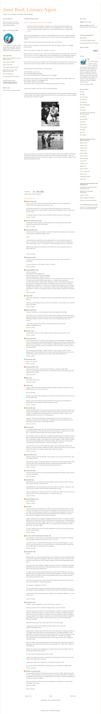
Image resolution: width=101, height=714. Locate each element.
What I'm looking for (8, 74)
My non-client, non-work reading (11, 90)
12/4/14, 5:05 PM (30, 495)
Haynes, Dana (83, 155)
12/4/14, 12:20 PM (31, 451)
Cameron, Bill (83, 145)
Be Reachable (83, 119)
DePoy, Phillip (83, 153)
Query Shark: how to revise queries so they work (10, 70)
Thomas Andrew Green (32, 220)
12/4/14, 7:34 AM (30, 226)
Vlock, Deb (83, 179)
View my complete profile (86, 84)
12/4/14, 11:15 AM (31, 382)
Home (50, 696)
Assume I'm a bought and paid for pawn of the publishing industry (89, 207)
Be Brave (82, 94)
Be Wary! (82, 132)
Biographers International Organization (86, 192)
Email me (94, 27)
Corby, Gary (83, 150)
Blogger (58, 710)
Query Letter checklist (8, 62)
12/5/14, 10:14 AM (31, 668)
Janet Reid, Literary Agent (29, 9)
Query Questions (36, 194)
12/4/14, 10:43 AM (31, 374)
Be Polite (82, 107)
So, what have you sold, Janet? (11, 76)
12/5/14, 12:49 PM (31, 685)
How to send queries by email (10, 67)
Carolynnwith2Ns (30, 270)
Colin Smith (29, 408)
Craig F (28, 295)
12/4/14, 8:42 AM (30, 292)
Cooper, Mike (83, 148)
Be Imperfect (83, 102)
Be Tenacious (83, 127)
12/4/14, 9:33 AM (30, 335)
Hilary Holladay (84, 158)
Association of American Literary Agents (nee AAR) (88, 187)
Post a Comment (30, 689)
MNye (27, 378)
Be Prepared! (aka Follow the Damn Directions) (87, 113)
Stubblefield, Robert (85, 176)
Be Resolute (83, 124)
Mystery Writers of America (87, 197)
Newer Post (28, 696)
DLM (27, 506)
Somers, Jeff (83, 174)
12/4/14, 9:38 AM (30, 356)
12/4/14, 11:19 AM (31, 404)
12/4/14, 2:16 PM (30, 467)
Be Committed (83, 97)
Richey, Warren (84, 169)
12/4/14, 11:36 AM (31, 424)
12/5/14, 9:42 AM (30, 599)
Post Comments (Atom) (54, 700)
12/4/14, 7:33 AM (30, 217)
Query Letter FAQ (7, 64)
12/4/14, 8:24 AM (30, 254)
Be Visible (82, 129)
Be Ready (82, 122)
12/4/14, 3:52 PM (30, 476)
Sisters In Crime (84, 195)
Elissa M (28, 427)
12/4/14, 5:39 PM (30, 503)
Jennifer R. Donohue (31, 671)
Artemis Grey (29, 338)
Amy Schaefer (29, 454)
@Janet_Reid (87, 22)
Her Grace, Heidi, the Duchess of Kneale (37, 535)
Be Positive (83, 110)
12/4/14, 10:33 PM (31, 548)
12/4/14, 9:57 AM (30, 363)
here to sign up (10, 22)
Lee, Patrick (83, 161)
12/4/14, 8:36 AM (30, 266)
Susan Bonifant (30, 230)
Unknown (28, 331)
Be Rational (83, 116)
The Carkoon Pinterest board (87, 40)
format (29, 194)
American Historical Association (88, 200)
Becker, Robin (83, 142)
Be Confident (83, 99)
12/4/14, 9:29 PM (30, 532)
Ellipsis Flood (29, 201)
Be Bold (82, 91)
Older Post (73, 696)
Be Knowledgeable (85, 104)
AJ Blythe (28, 480)
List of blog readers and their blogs (89, 43)
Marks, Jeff (83, 166)
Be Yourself (83, 135)
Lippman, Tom (83, 163)
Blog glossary (83, 38)
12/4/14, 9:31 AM (30, 327)
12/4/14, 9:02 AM (30, 306)
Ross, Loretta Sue (84, 171)
